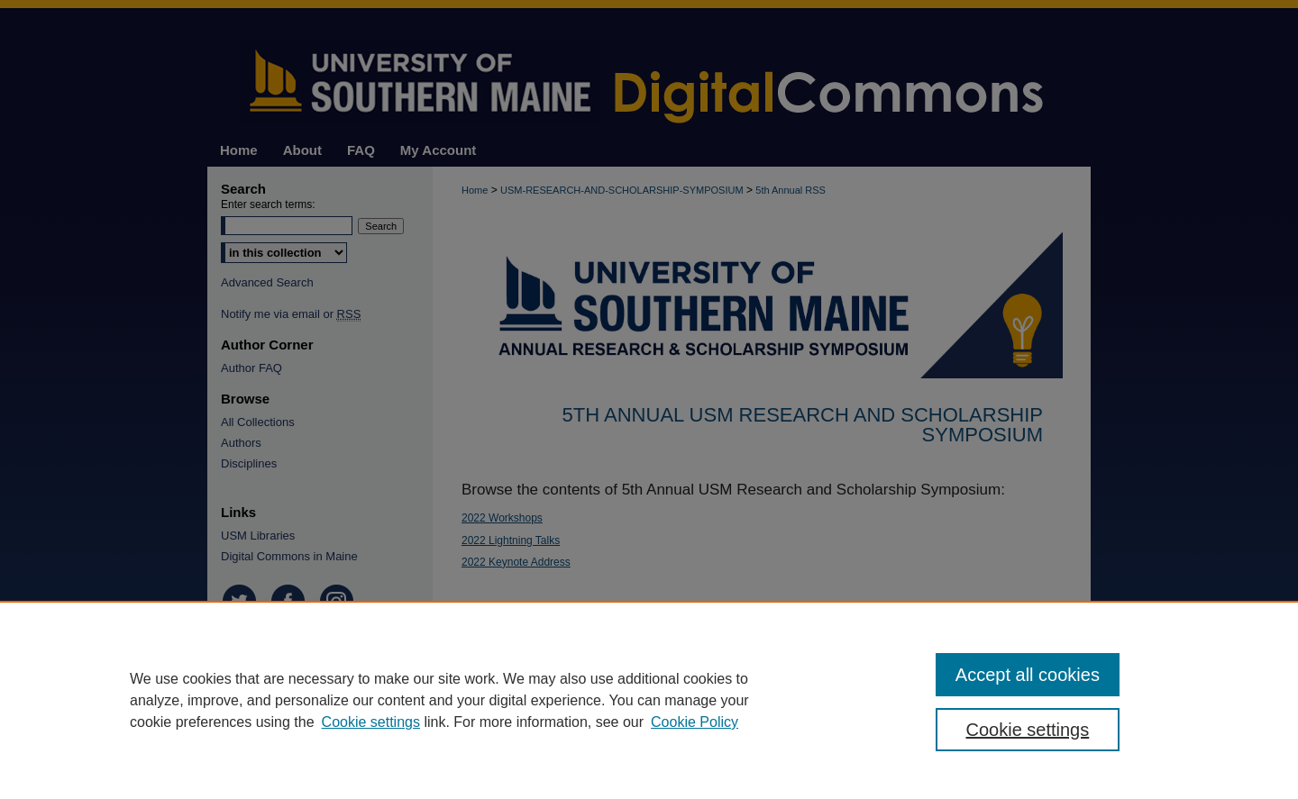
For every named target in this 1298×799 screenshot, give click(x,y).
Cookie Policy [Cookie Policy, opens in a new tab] (694, 722)
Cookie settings (371, 722)
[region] (649, 700)
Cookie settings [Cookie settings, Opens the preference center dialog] (1028, 730)
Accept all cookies (1027, 675)
